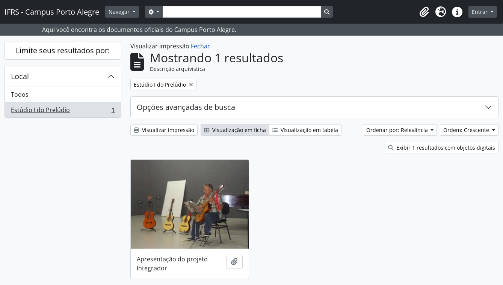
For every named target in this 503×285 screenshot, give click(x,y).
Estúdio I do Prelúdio (63, 111)
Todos (20, 94)
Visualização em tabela (305, 130)
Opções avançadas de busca (186, 107)
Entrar (480, 11)
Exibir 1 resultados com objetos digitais (441, 147)
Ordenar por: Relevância (397, 130)
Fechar (200, 46)
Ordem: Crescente (467, 130)
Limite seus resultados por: (63, 50)
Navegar (120, 11)
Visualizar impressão (164, 130)
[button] (424, 12)
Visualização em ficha (235, 130)
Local (20, 76)
